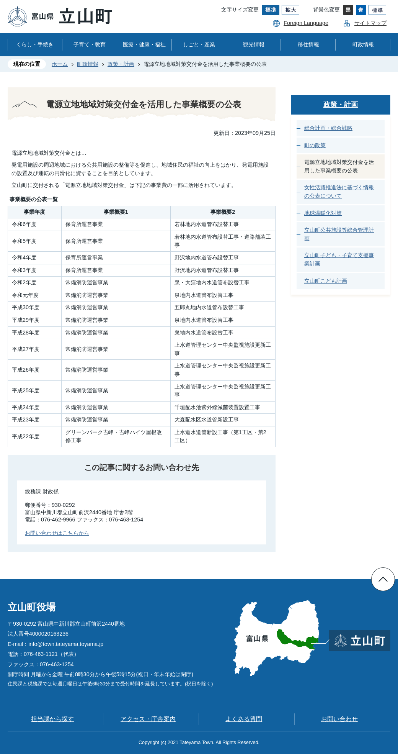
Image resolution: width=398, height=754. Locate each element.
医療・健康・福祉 (144, 44)
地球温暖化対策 (323, 213)
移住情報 (308, 44)
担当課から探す (52, 719)
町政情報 (363, 44)
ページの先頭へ (383, 579)
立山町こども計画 (325, 281)
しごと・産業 (199, 44)
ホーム (60, 64)
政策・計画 (121, 64)
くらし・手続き (35, 44)
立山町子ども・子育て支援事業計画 (339, 259)
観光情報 (253, 44)
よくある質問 (243, 719)
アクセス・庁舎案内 (148, 719)
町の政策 (315, 145)
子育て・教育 (89, 44)
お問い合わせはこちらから (57, 533)
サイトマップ (370, 23)
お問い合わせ (339, 719)
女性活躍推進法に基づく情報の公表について (339, 191)
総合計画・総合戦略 (328, 128)
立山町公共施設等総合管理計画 (339, 234)
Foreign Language (306, 23)
